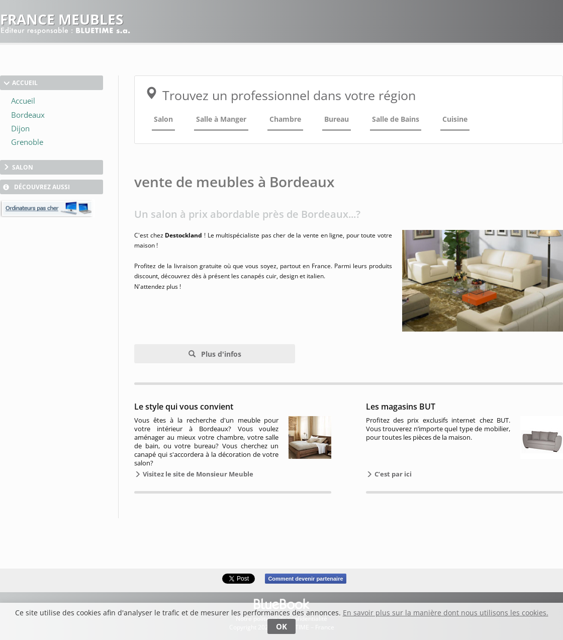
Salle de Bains (395, 119)
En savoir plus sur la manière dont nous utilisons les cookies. (445, 612)
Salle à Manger (221, 119)
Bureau (336, 119)
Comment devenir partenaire (305, 579)
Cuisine (454, 119)
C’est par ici (392, 473)
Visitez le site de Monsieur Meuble (197, 473)
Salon (163, 119)
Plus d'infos (220, 354)
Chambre (285, 119)
